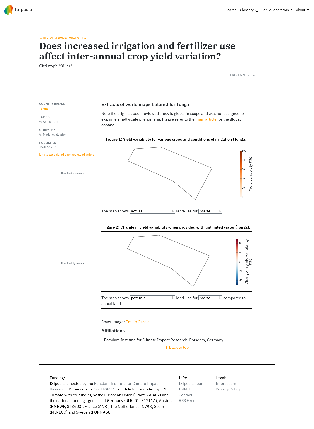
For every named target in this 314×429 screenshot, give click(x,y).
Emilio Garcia (138, 321)
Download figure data (72, 173)
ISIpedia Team (192, 383)
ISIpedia (17, 10)
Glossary (249, 10)
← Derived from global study (62, 38)
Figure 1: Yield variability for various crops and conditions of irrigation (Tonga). (176, 139)
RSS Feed (187, 400)
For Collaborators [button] (275, 10)
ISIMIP (185, 389)
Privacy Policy (228, 389)
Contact (185, 394)
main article (206, 119)
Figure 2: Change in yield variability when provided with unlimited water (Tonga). (176, 227)
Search (230, 10)
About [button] (301, 10)
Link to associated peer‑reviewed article (66, 154)
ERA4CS (108, 389)
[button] (242, 74)
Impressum (226, 383)
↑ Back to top (177, 347)
